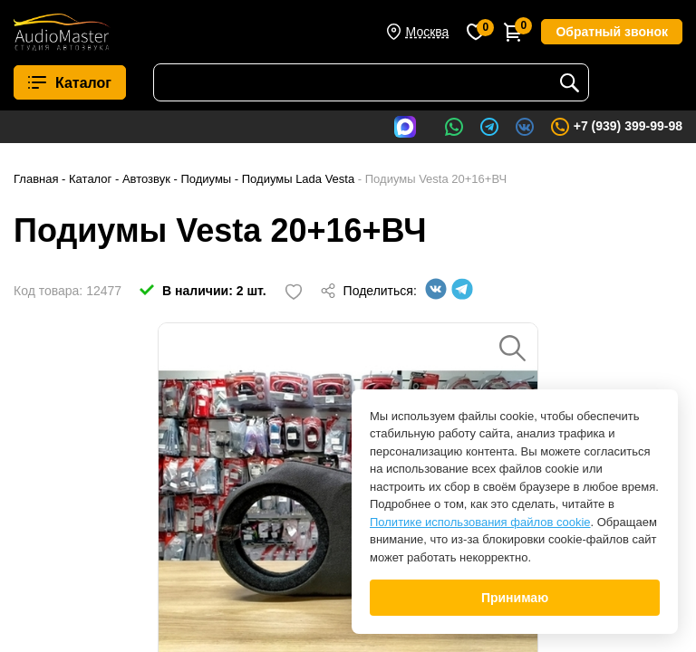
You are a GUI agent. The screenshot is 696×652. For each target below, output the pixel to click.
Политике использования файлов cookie (480, 522)
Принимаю (514, 597)
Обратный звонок (612, 31)
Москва (428, 31)
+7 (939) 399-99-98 (615, 127)
